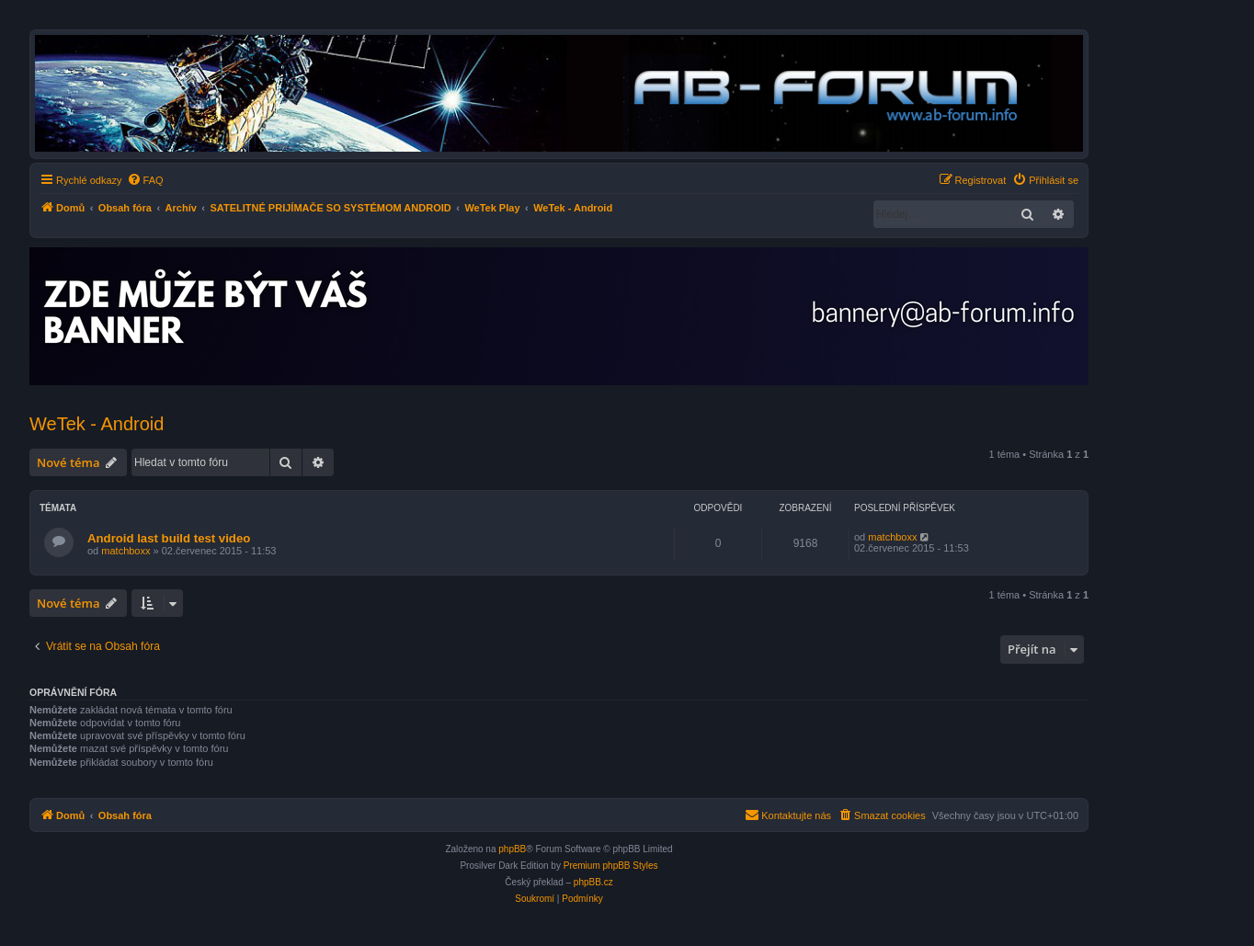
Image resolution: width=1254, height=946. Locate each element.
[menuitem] (145, 180)
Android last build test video (168, 538)
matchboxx (125, 550)
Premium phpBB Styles (611, 866)
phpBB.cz (593, 882)
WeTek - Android (96, 424)
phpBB (512, 849)
